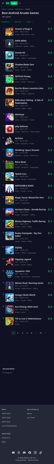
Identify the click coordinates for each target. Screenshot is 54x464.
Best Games (19, 9)
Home (4, 9)
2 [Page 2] (17, 333)
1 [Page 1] (13, 333)
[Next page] (45, 333)
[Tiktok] (40, 452)
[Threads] (18, 452)
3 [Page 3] (22, 333)
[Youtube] (13, 452)
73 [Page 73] (41, 333)
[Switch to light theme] (20, 3)
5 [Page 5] (31, 333)
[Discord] (24, 452)
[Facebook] (29, 452)
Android (10, 9)
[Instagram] (35, 452)
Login (14, 3)
